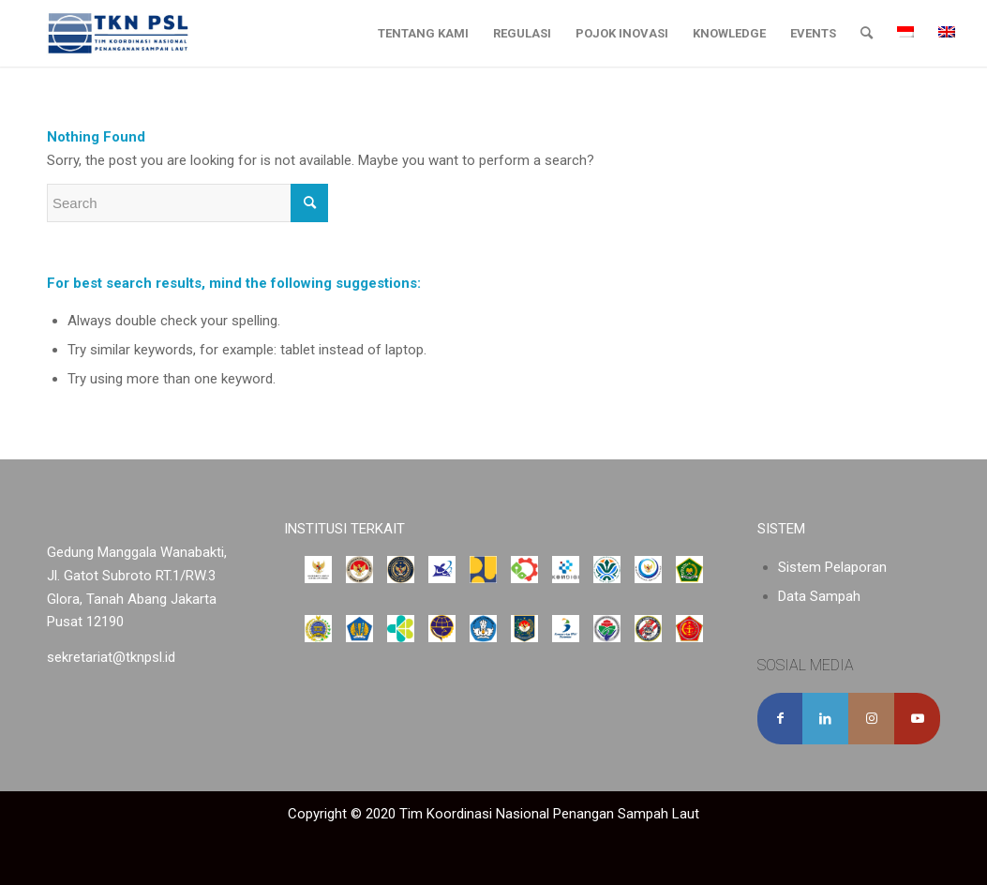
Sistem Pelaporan (832, 567)
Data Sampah (819, 596)
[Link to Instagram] (871, 718)
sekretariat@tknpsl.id (111, 657)
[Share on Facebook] (780, 718)
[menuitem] (423, 33)
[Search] (866, 33)
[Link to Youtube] (917, 718)
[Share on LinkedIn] (825, 718)
